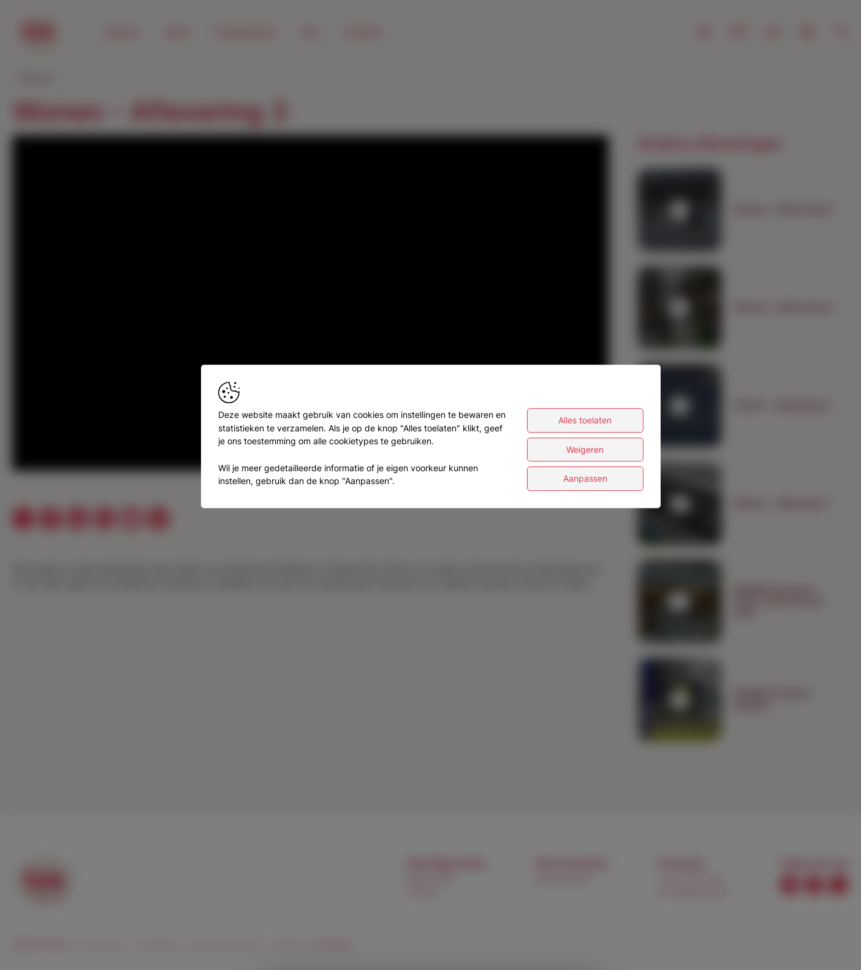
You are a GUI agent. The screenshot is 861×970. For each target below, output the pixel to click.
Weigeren (585, 449)
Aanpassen (585, 479)
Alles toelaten (585, 420)
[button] (312, 305)
